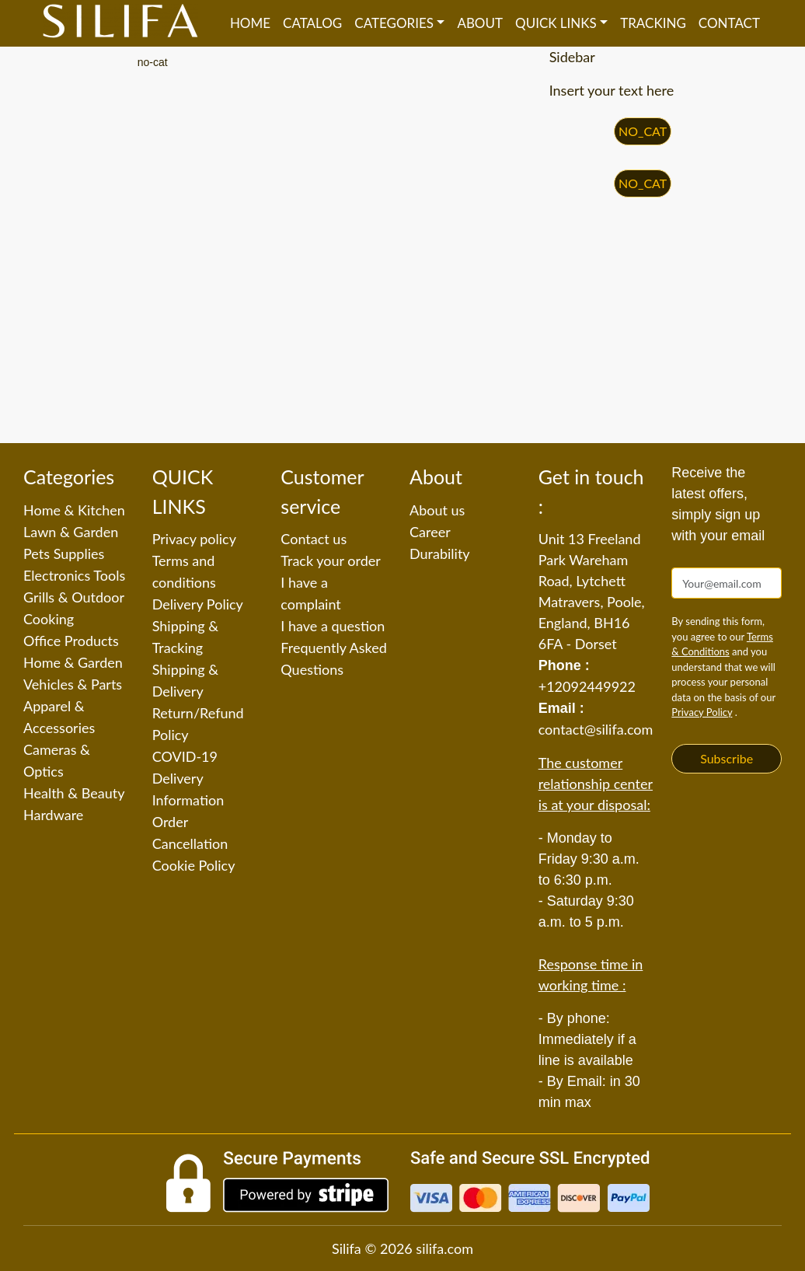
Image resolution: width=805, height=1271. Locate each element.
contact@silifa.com (595, 729)
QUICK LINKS (556, 23)
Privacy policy (194, 538)
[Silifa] (120, 23)
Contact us (314, 538)
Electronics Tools (74, 575)
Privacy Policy (701, 712)
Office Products (71, 640)
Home (250, 23)
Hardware (53, 814)
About (480, 23)
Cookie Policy (193, 865)
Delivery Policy (197, 604)
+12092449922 (587, 686)
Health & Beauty (73, 792)
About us (437, 510)
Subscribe (726, 758)
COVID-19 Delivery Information (188, 778)
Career (430, 531)
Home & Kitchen (74, 510)
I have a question (333, 625)
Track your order (331, 560)
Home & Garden (73, 662)
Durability (439, 553)
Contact (729, 23)
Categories (394, 23)
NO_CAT (643, 131)
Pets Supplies (63, 553)
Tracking (653, 23)
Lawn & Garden (70, 531)
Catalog (312, 23)
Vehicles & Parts (72, 684)
